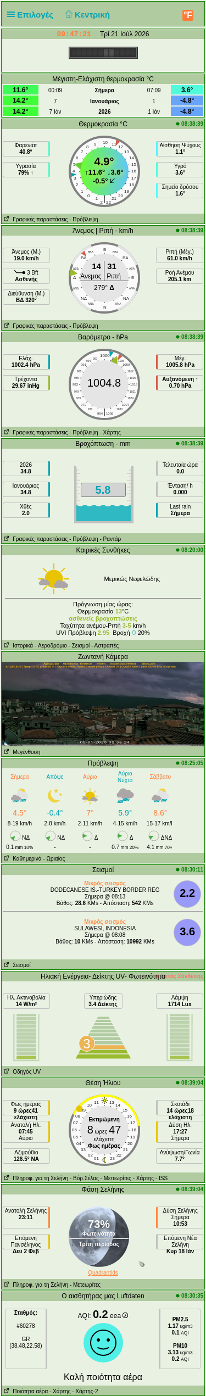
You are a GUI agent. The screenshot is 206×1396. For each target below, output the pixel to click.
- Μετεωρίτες (116, 1178)
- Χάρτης (109, 432)
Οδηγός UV (21, 1072)
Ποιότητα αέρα (25, 1391)
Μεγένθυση (21, 752)
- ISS (161, 1178)
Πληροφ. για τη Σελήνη (35, 1178)
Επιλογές (32, 14)
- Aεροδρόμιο (51, 646)
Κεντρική (86, 14)
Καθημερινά (22, 859)
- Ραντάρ (110, 539)
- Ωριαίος (54, 859)
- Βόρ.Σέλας (84, 1178)
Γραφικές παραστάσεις (35, 219)
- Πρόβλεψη (83, 219)
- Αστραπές (105, 646)
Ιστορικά (17, 646)
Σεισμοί (16, 965)
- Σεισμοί (79, 646)
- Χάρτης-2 (84, 1391)
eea (119, 1316)
